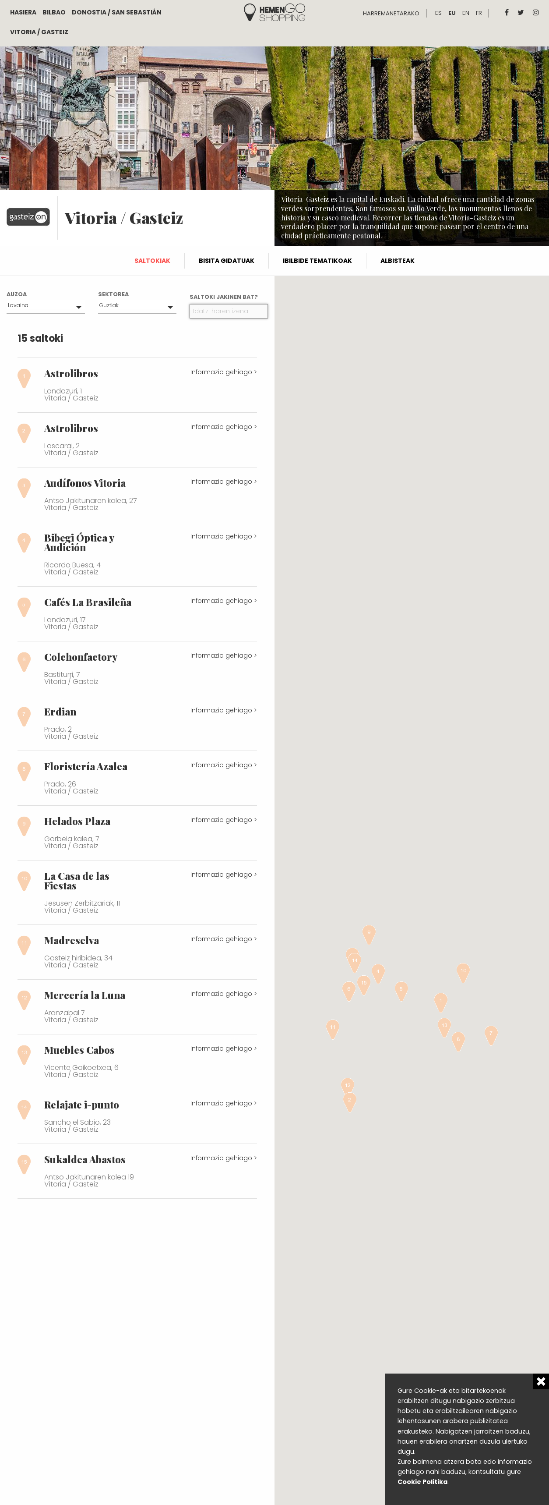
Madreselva (71, 940)
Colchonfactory (80, 656)
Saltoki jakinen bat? (224, 297)
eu (452, 13)
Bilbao (54, 12)
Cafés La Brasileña (87, 602)
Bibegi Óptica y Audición (79, 542)
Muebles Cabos (79, 1049)
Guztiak (109, 305)
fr (479, 13)
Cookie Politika (422, 1481)
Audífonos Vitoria (85, 482)
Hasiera (23, 12)
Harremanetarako (391, 13)
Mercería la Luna (84, 995)
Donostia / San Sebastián (117, 12)
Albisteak (397, 260)
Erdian (60, 711)
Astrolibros (71, 373)
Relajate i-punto (81, 1104)
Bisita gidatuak (226, 260)
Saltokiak (152, 260)
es (438, 13)
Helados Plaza (77, 821)
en (465, 13)
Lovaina (18, 305)
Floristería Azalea (85, 766)
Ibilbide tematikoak (317, 260)
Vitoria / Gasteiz (39, 32)
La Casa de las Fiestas (76, 880)
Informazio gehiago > (223, 372)
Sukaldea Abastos (85, 1159)
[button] (440, 1003)
